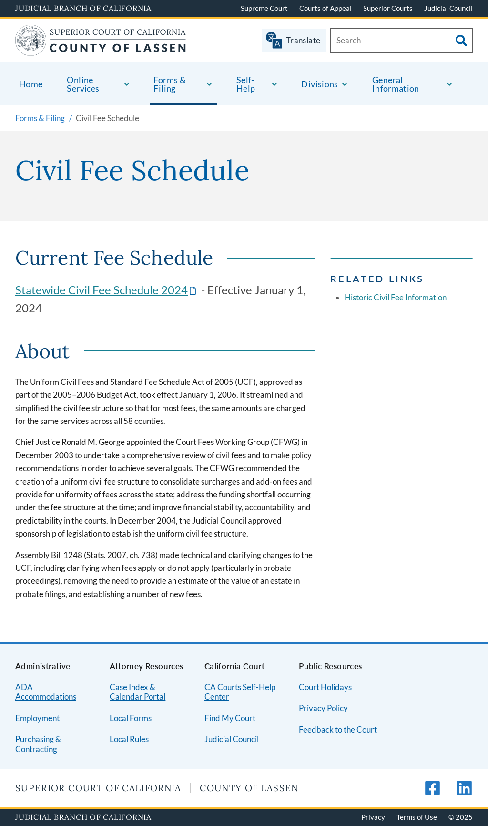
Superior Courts (388, 8)
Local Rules (129, 739)
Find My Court (229, 718)
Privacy (373, 817)
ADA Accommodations (45, 692)
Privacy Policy (323, 708)
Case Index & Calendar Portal (137, 692)
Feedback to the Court (338, 729)
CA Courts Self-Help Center (239, 692)
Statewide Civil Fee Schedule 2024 (101, 290)
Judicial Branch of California (83, 8)
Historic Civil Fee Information (396, 297)
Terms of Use (416, 817)
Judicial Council (448, 8)
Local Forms (131, 718)
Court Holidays (325, 687)
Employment (37, 718)
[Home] (100, 50)
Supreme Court (264, 8)
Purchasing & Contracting (38, 744)
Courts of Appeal (325, 8)
